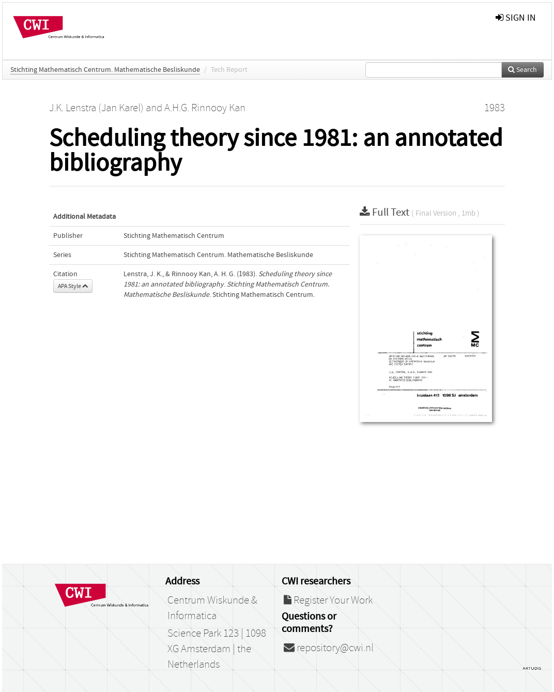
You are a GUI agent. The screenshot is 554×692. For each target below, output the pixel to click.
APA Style (73, 286)
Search (522, 70)
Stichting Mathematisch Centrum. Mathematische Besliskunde (105, 70)
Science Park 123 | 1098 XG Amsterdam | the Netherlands (216, 649)
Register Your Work (328, 600)
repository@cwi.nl (329, 648)
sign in (516, 17)
